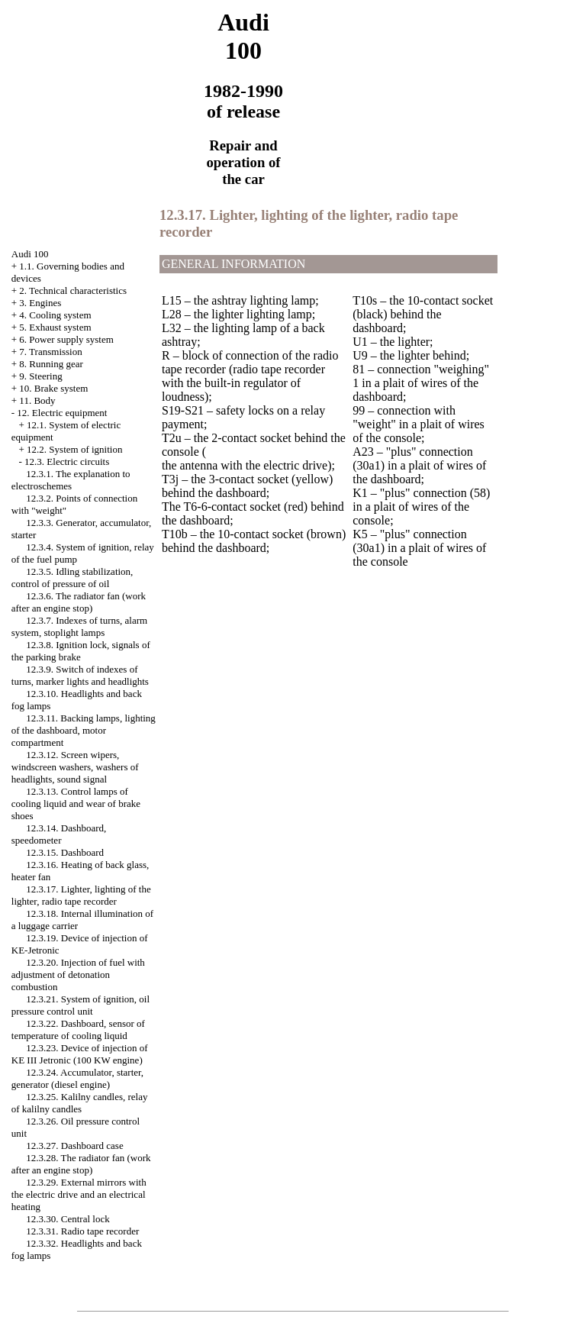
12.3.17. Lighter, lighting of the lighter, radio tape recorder (81, 895)
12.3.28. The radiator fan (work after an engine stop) (81, 1164)
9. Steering (40, 376)
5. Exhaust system (55, 327)
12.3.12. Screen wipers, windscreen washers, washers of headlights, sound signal (75, 767)
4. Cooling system (55, 315)
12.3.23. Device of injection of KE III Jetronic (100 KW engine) (79, 1054)
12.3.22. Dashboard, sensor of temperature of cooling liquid (78, 1029)
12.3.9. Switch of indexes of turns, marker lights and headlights (80, 675)
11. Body (37, 400)
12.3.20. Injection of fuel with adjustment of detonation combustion (78, 974)
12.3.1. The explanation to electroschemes (70, 480)
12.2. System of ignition (74, 449)
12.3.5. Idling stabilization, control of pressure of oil (72, 577)
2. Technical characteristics (73, 290)
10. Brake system (53, 388)
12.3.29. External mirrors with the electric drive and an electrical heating (78, 1194)
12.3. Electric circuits (66, 461)
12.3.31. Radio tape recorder (82, 1231)
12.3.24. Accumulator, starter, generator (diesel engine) (77, 1078)
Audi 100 (30, 254)
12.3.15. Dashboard (65, 852)
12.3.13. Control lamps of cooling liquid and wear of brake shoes (75, 803)
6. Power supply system (66, 339)
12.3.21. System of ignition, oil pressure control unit (80, 1005)
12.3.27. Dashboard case (74, 1145)
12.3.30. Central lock (67, 1219)
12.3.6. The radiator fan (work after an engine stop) (78, 602)
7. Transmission (50, 351)
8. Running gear (50, 363)
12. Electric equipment (62, 412)
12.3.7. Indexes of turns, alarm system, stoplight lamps (79, 626)
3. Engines (40, 302)
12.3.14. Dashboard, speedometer (59, 834)
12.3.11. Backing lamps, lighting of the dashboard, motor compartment (83, 730)
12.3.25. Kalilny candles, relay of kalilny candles (79, 1103)
